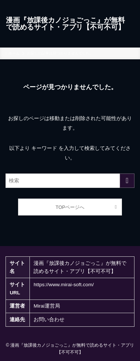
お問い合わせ (49, 319)
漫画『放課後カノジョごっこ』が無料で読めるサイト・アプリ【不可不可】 (65, 24)
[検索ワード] (70, 181)
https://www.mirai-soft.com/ (64, 284)
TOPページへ (70, 207)
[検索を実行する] (127, 181)
